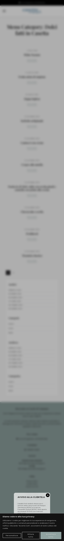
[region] (32, 527)
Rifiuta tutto (31, 535)
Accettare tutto (51, 535)
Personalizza (12, 535)
